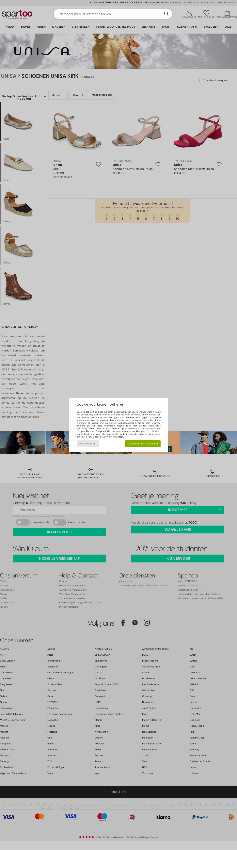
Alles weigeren (87, 443)
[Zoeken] (166, 14)
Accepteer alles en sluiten (143, 443)
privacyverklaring (109, 436)
